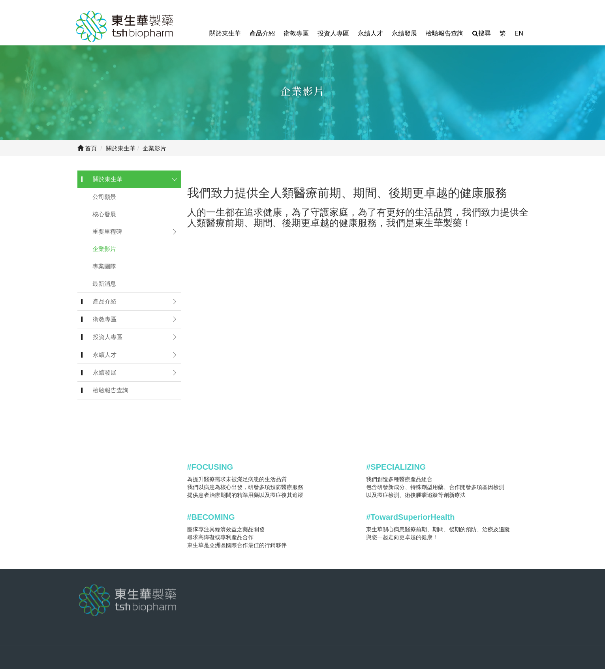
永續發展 (404, 33)
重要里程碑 (107, 231)
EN (519, 33)
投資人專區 (333, 33)
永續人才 (370, 33)
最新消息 (104, 283)
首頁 (87, 148)
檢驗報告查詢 (445, 33)
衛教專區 (296, 33)
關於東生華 (225, 33)
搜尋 (481, 33)
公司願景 (104, 196)
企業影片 (104, 248)
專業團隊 (104, 266)
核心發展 (104, 214)
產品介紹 (262, 33)
